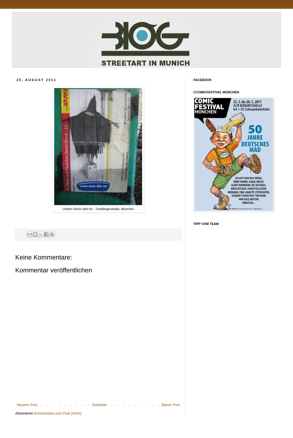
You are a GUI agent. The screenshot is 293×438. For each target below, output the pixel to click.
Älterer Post (170, 405)
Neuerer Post (27, 405)
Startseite (99, 405)
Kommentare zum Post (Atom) (57, 413)
